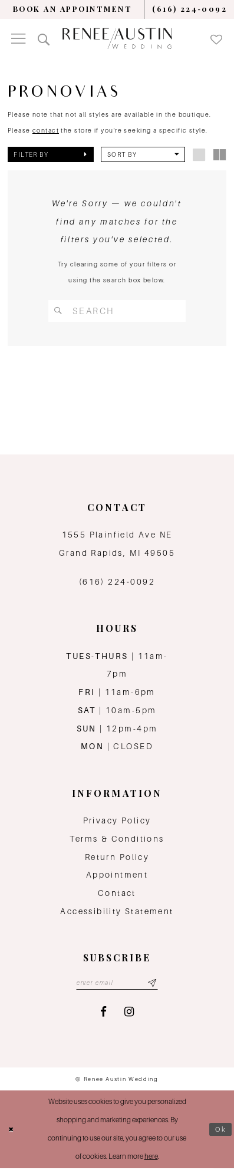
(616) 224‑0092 (117, 582)
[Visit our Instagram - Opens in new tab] (129, 1013)
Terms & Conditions (117, 840)
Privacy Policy (117, 821)
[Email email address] (117, 984)
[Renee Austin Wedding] (117, 38)
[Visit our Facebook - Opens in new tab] (103, 1013)
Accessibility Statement (116, 912)
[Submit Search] (58, 311)
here (151, 1158)
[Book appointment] (72, 9)
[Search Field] (117, 311)
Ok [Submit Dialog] (221, 1130)
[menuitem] (72, 9)
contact (45, 130)
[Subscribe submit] (154, 984)
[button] (18, 38)
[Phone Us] (189, 9)
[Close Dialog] (11, 1131)
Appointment (117, 876)
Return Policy (117, 857)
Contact (117, 894)
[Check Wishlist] (216, 38)
